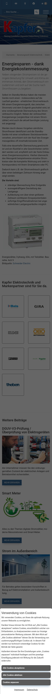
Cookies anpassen (11, 682)
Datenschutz (32, 690)
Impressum (19, 690)
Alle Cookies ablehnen (12, 675)
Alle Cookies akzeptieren (14, 668)
